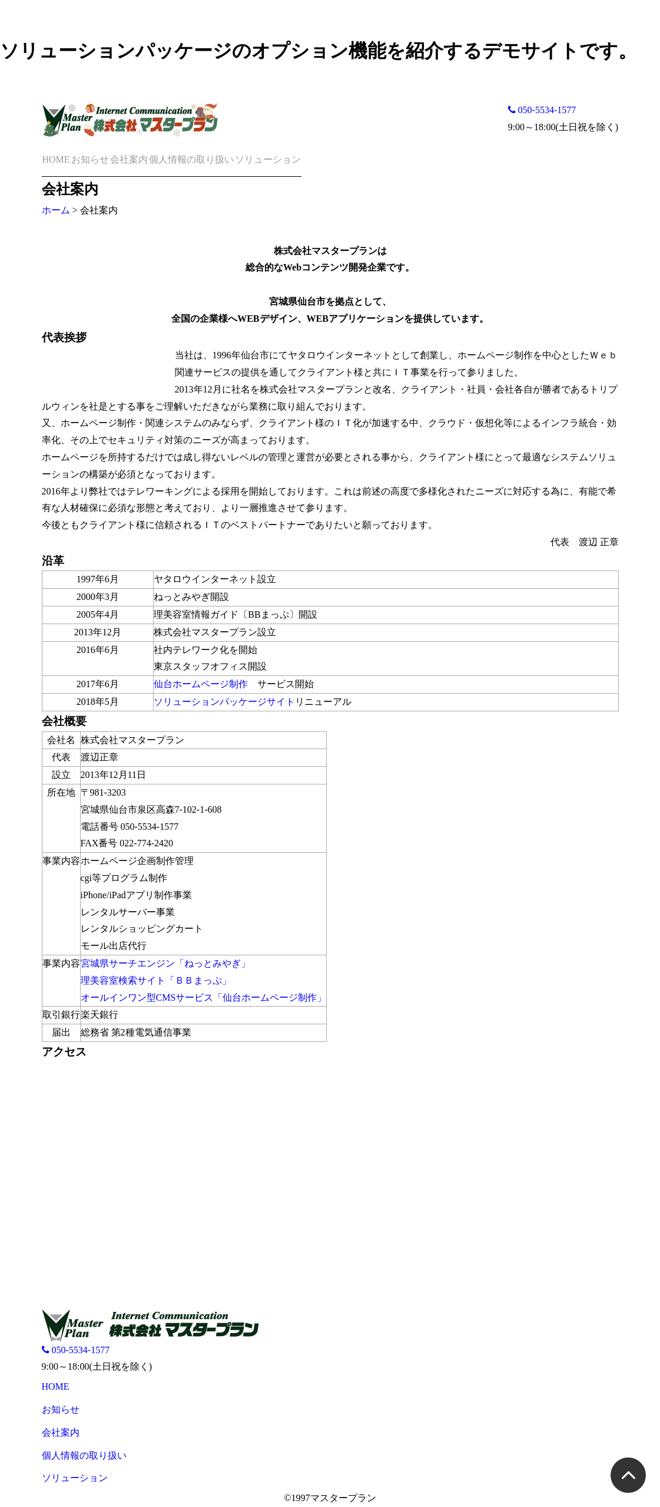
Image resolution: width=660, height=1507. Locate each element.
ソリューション (268, 159)
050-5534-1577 (542, 110)
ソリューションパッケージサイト (224, 702)
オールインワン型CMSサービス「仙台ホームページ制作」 (204, 997)
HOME (56, 159)
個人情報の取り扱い (191, 159)
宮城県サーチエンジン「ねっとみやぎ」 (165, 963)
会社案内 (129, 159)
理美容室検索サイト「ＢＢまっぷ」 (156, 980)
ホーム (56, 210)
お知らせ (90, 159)
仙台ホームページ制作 (201, 684)
